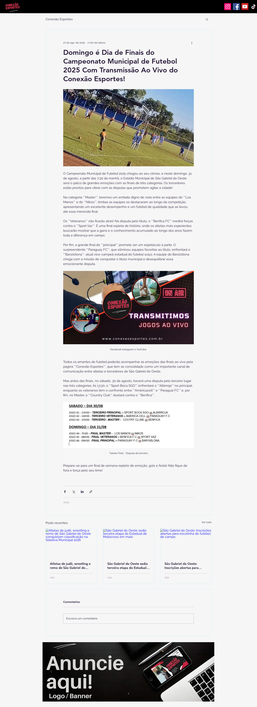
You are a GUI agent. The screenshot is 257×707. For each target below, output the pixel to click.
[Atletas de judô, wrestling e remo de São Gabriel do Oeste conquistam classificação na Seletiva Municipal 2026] (71, 543)
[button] (207, 19)
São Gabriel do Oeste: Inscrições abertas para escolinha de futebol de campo (182, 566)
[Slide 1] (128, 693)
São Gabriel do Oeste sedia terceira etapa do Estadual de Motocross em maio (127, 566)
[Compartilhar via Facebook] (65, 491)
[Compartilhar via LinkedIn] (82, 491)
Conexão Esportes (59, 19)
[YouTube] (244, 6)
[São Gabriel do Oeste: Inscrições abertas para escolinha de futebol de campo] (185, 543)
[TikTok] (253, 6)
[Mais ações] (192, 43)
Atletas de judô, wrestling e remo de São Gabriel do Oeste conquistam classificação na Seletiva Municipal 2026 (70, 566)
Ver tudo (206, 522)
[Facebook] (236, 6)
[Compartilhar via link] (90, 491)
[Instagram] (227, 6)
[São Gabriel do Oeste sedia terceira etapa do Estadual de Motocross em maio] (128, 543)
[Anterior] (51, 672)
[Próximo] (205, 672)
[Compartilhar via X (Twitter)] (73, 491)
